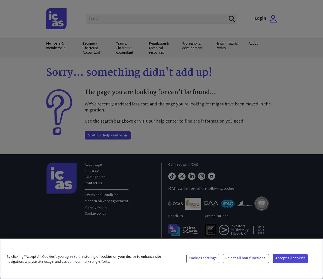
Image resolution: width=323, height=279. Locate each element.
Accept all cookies (290, 258)
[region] (161, 258)
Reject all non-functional (246, 258)
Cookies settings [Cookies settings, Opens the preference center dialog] (203, 258)
